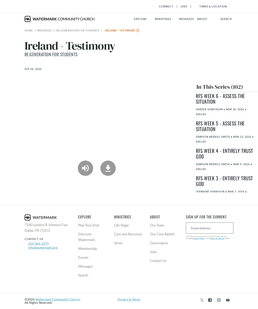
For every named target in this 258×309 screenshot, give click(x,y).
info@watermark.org (42, 247)
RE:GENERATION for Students (78, 30)
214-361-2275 (38, 243)
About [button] (202, 19)
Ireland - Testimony (122, 30)
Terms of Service (217, 238)
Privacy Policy (199, 238)
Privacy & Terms (129, 299)
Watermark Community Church (57, 299)
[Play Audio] (85, 168)
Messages (44, 30)
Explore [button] (140, 19)
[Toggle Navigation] (211, 6)
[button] (165, 19)
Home (29, 30)
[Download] (108, 168)
